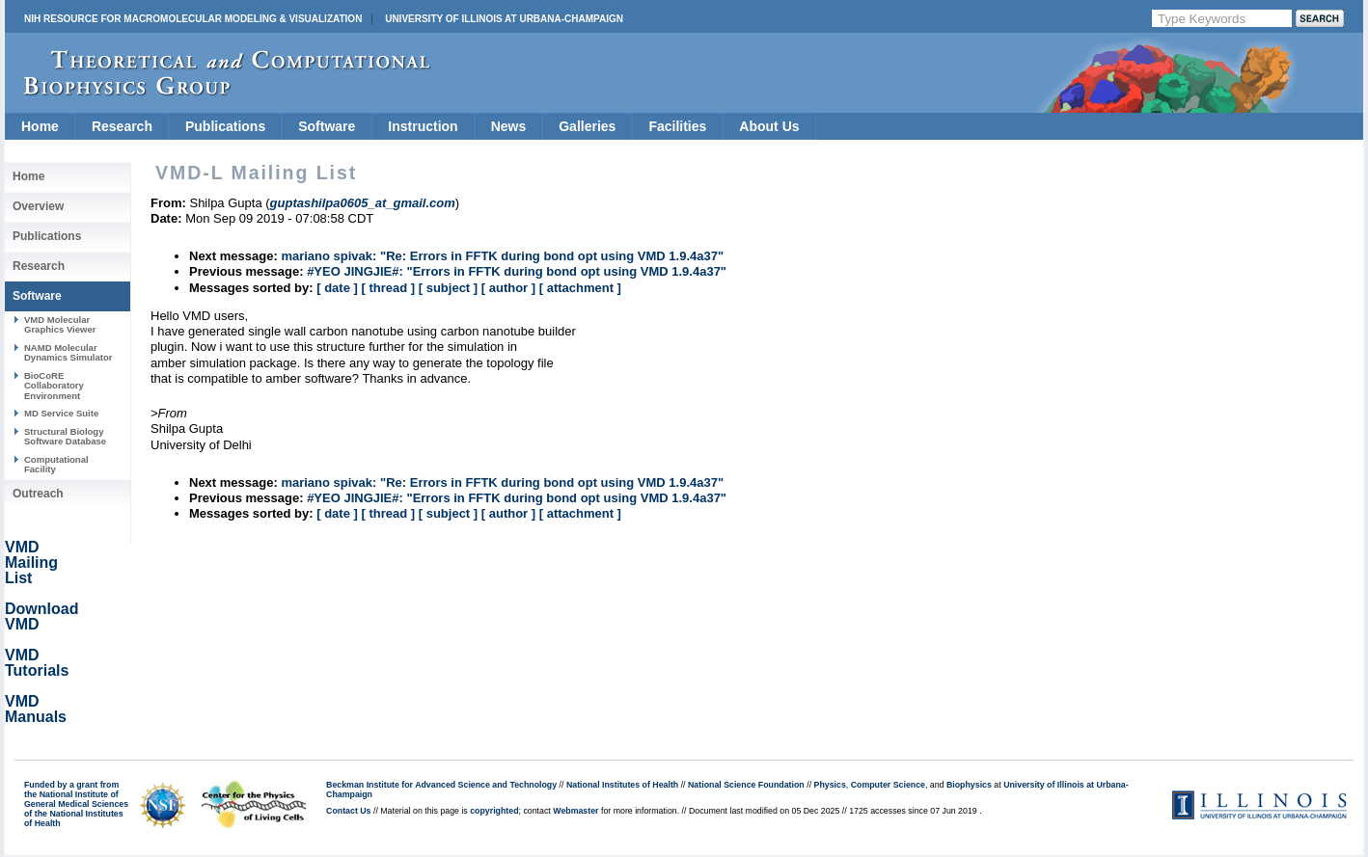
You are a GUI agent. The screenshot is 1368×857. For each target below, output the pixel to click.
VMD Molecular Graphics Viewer (60, 324)
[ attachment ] (580, 288)
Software (326, 126)
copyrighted (494, 811)
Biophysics (969, 785)
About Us (769, 126)
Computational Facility (56, 464)
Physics (830, 785)
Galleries (587, 126)
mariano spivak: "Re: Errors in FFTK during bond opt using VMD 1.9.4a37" (502, 256)
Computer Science (888, 785)
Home (40, 126)
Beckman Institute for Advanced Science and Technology (441, 785)
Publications (225, 126)
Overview (38, 206)
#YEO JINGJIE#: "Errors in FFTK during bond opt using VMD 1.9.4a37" (516, 271)
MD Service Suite (61, 413)
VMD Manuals (36, 709)
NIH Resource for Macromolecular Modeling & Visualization (193, 18)
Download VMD (41, 616)
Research (122, 126)
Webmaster (575, 811)
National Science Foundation (746, 785)
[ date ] (337, 288)
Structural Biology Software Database (65, 436)
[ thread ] (388, 288)
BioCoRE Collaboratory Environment (54, 385)
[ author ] (508, 288)
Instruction (422, 126)
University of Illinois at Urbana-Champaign (504, 18)
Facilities (677, 126)
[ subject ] (448, 288)
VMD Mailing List (31, 562)
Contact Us (348, 811)
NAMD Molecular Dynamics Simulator (68, 352)
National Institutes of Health (622, 785)
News (509, 126)
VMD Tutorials (36, 663)
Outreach (38, 493)
